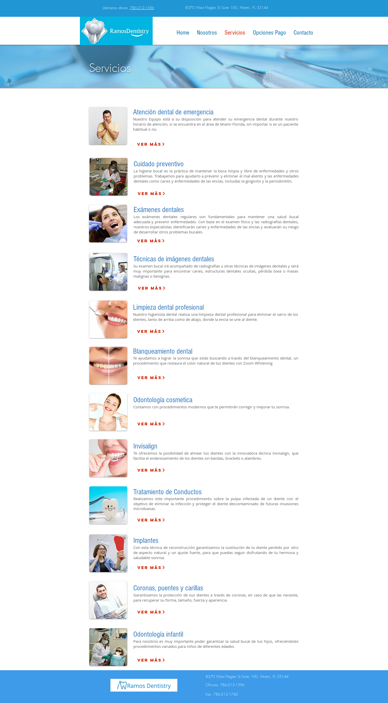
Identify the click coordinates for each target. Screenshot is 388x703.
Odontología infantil (158, 634)
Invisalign (145, 446)
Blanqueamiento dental (162, 351)
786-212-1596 (142, 7)
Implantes (145, 540)
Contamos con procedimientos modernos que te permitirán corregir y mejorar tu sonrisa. (211, 406)
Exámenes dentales (159, 209)
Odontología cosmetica (162, 400)
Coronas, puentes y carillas (168, 588)
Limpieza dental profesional (168, 307)
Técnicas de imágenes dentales (173, 259)
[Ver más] (151, 144)
